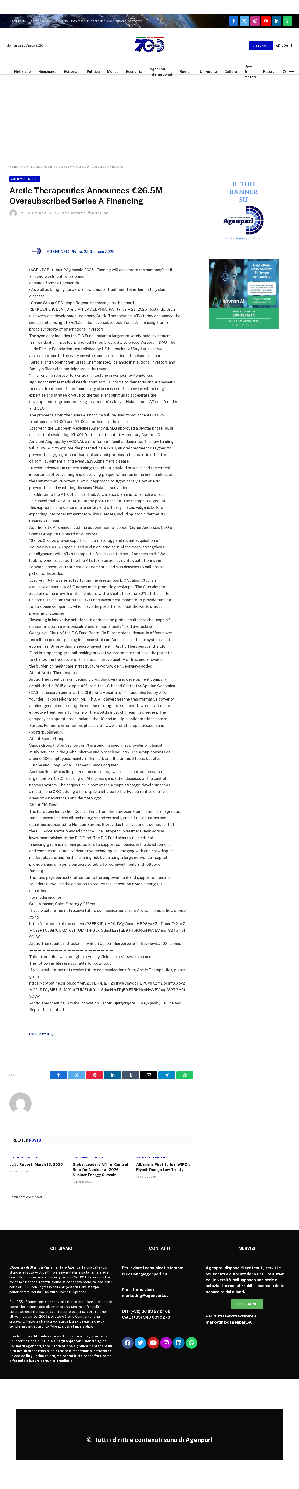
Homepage (47, 71)
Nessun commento (70, 213)
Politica (93, 71)
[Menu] (291, 71)
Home (13, 166)
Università (208, 71)
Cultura (230, 71)
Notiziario (22, 71)
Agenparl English (25, 179)
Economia (134, 71)
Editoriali (71, 71)
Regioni (186, 71)
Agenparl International (161, 71)
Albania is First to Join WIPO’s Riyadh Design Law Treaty (163, 1167)
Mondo (113, 71)
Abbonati (261, 45)
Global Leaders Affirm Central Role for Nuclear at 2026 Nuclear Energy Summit (100, 1169)
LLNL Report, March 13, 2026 (36, 1164)
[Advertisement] (149, 116)
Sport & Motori (250, 71)
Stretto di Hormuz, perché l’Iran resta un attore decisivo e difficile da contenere (89, 21)
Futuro (269, 71)
